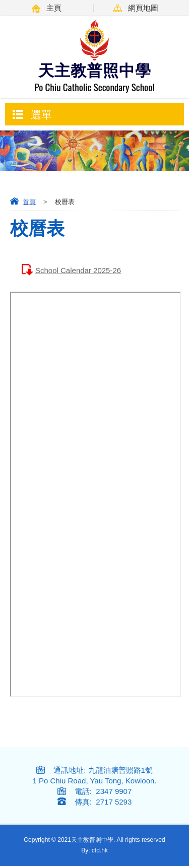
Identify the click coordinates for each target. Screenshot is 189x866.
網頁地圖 (143, 8)
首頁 (29, 202)
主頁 (53, 8)
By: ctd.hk (94, 850)
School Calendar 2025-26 (78, 270)
